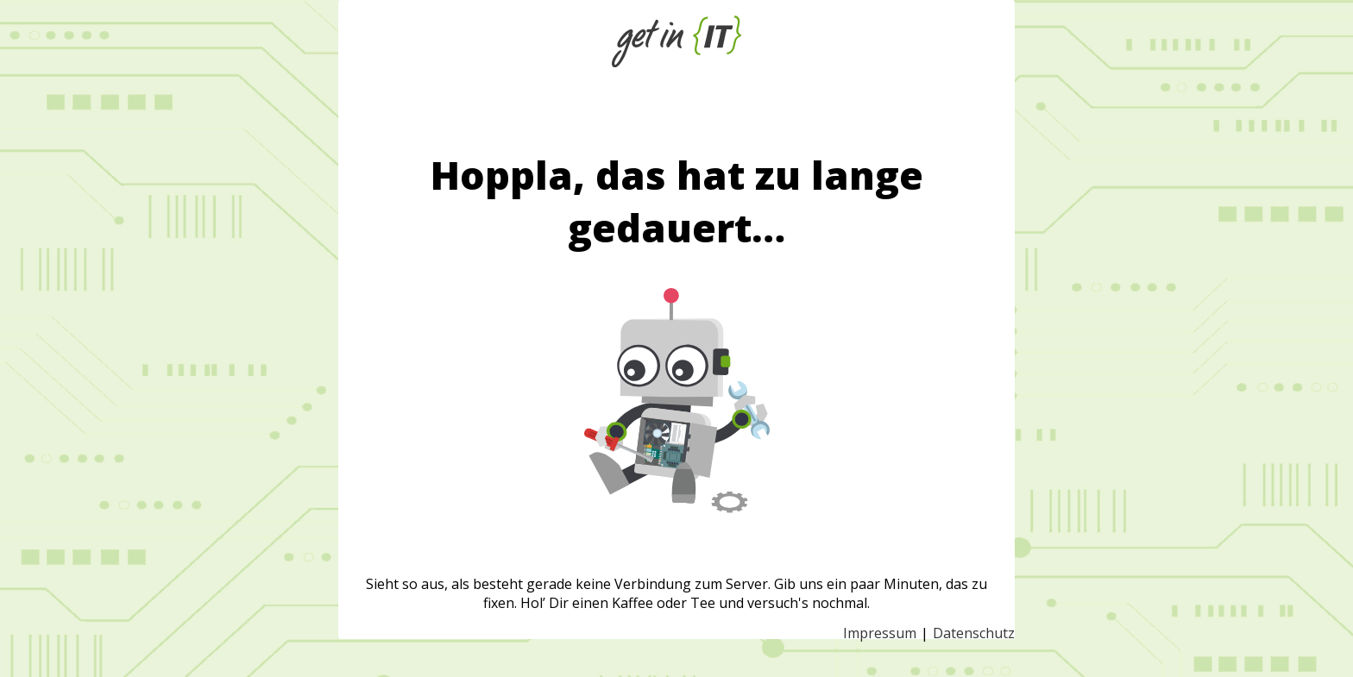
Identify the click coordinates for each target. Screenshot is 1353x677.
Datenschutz (974, 633)
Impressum (879, 633)
